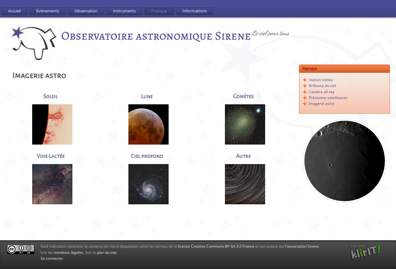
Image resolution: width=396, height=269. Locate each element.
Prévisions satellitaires (328, 97)
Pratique (159, 11)
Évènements (47, 11)
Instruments (124, 11)
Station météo (321, 79)
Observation (86, 11)
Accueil (14, 11)
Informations (195, 11)
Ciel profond (147, 156)
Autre (243, 156)
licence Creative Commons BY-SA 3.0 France (216, 246)
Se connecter (52, 258)
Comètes (243, 96)
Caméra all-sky (321, 91)
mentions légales (68, 252)
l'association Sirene (302, 246)
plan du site (107, 252)
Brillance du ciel (322, 85)
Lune (147, 96)
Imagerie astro (321, 103)
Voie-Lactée (51, 156)
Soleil (50, 96)
